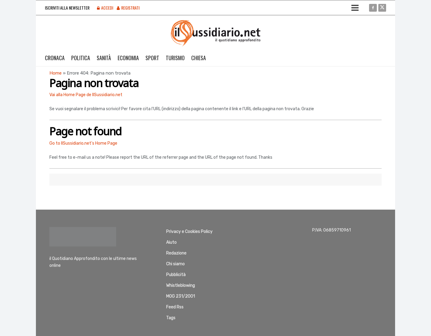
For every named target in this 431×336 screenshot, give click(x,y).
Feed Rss (174, 307)
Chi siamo (175, 264)
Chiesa (198, 58)
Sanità (104, 58)
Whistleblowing (180, 285)
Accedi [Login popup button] (105, 7)
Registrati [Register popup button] (128, 7)
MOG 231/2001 (180, 296)
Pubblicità (176, 274)
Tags (170, 317)
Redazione (176, 253)
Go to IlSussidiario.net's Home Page (83, 143)
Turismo (175, 58)
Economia (128, 58)
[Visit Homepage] (215, 33)
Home (55, 73)
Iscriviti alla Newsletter (67, 7)
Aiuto (171, 242)
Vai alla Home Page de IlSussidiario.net (85, 94)
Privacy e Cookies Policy (189, 231)
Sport (152, 58)
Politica (80, 58)
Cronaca (55, 58)
